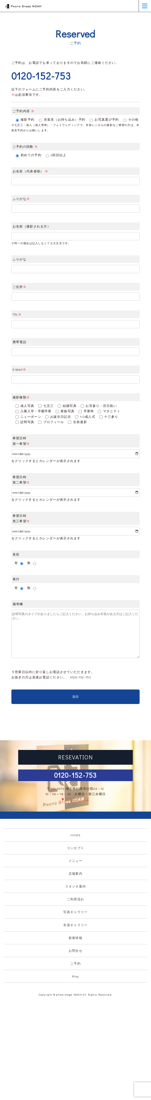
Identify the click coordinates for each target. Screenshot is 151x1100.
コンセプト (75, 848)
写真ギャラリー (75, 912)
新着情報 (75, 938)
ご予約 (75, 963)
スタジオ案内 (75, 886)
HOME (75, 835)
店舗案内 (75, 873)
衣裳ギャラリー (75, 925)
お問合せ (75, 950)
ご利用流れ (75, 899)
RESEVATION (75, 757)
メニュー (75, 860)
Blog (75, 976)
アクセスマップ (77, 799)
